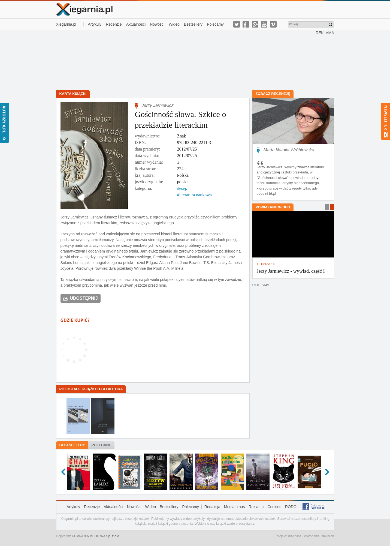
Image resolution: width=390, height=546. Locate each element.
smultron (327, 536)
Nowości (157, 24)
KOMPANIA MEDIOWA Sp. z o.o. (96, 536)
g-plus (255, 24)
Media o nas (234, 507)
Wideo (174, 24)
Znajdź (330, 24)
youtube (264, 24)
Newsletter (385, 121)
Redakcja (212, 507)
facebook (246, 24)
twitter (236, 24)
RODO (291, 507)
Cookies (274, 507)
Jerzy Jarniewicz (158, 105)
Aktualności (136, 24)
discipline (294, 536)
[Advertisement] (186, 59)
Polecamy (215, 24)
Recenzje (114, 24)
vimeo (273, 24)
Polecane (101, 445)
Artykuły (95, 24)
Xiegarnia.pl (66, 24)
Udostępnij (84, 298)
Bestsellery (193, 24)
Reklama (256, 507)
